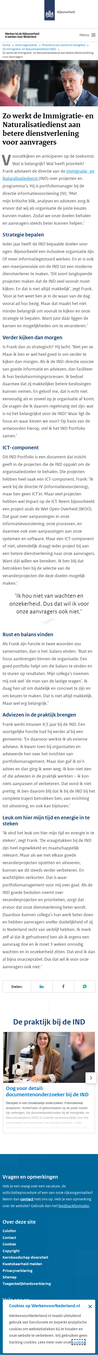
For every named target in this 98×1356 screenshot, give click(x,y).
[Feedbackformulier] (73, 1206)
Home (6, 45)
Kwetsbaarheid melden (22, 1263)
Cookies (9, 1244)
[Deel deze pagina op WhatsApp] (84, 986)
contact (26, 1199)
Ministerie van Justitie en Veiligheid (63, 45)
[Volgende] (91, 1078)
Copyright (11, 1250)
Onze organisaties (26, 45)
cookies (78, 1342)
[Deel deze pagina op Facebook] (63, 986)
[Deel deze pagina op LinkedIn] (42, 986)
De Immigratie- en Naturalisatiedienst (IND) (29, 49)
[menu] (87, 35)
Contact (9, 1237)
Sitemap (10, 1277)
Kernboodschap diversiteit (25, 1257)
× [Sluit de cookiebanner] (90, 1306)
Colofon (9, 1230)
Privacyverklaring (17, 1270)
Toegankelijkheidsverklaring (27, 1283)
